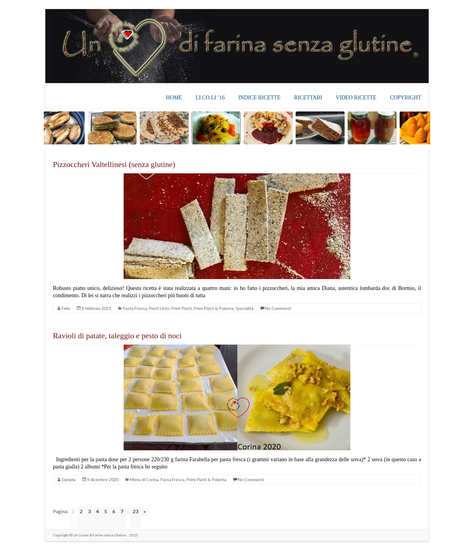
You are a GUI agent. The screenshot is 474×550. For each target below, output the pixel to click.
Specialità (244, 308)
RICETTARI (308, 98)
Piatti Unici (159, 308)
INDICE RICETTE (259, 98)
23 (135, 511)
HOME (174, 98)
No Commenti (278, 308)
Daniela (69, 479)
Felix (66, 308)
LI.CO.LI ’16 (210, 98)
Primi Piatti (181, 308)
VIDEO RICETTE (356, 98)
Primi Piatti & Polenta (213, 308)
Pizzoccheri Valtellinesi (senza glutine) (114, 164)
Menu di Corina (144, 479)
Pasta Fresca (135, 308)
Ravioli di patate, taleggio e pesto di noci (117, 335)
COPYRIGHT (405, 98)
